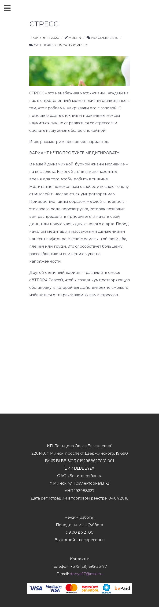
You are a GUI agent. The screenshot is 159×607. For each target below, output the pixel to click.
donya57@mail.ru (86, 574)
